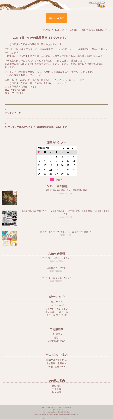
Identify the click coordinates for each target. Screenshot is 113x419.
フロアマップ (56, 305)
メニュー (59, 17)
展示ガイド (56, 302)
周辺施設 (56, 392)
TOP (43, 407)
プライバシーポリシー (65, 407)
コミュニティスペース (56, 312)
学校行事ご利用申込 (56, 363)
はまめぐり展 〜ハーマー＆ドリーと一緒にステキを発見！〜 (65, 232)
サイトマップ (51, 407)
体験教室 (56, 385)
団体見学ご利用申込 (56, 360)
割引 (56, 337)
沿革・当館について (56, 315)
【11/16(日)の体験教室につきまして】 (56, 257)
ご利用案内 (56, 334)
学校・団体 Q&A (56, 366)
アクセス (56, 389)
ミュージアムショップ (56, 308)
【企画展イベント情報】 (56, 268)
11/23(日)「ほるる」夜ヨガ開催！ (56, 278)
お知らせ (59, 29)
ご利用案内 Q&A (56, 340)
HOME (46, 29)
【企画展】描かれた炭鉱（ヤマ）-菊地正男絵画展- (65, 190)
